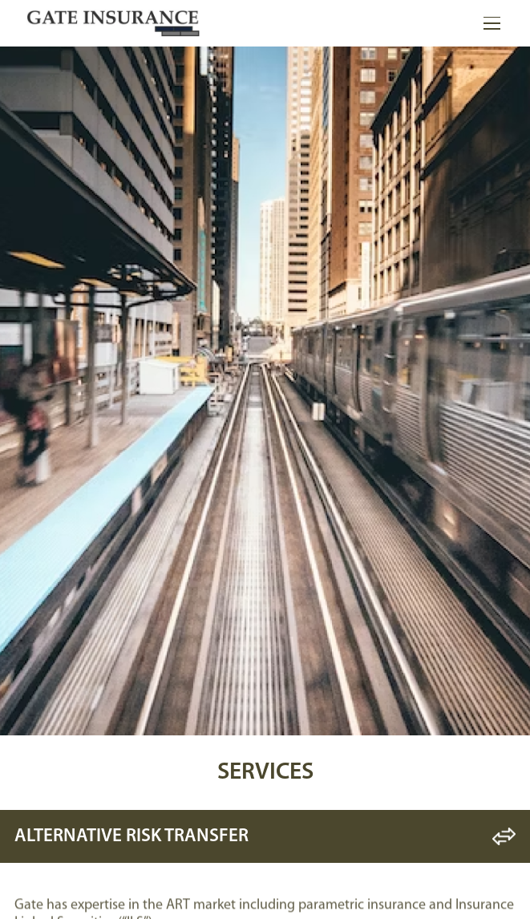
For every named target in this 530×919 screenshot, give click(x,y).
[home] (113, 23)
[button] (489, 23)
